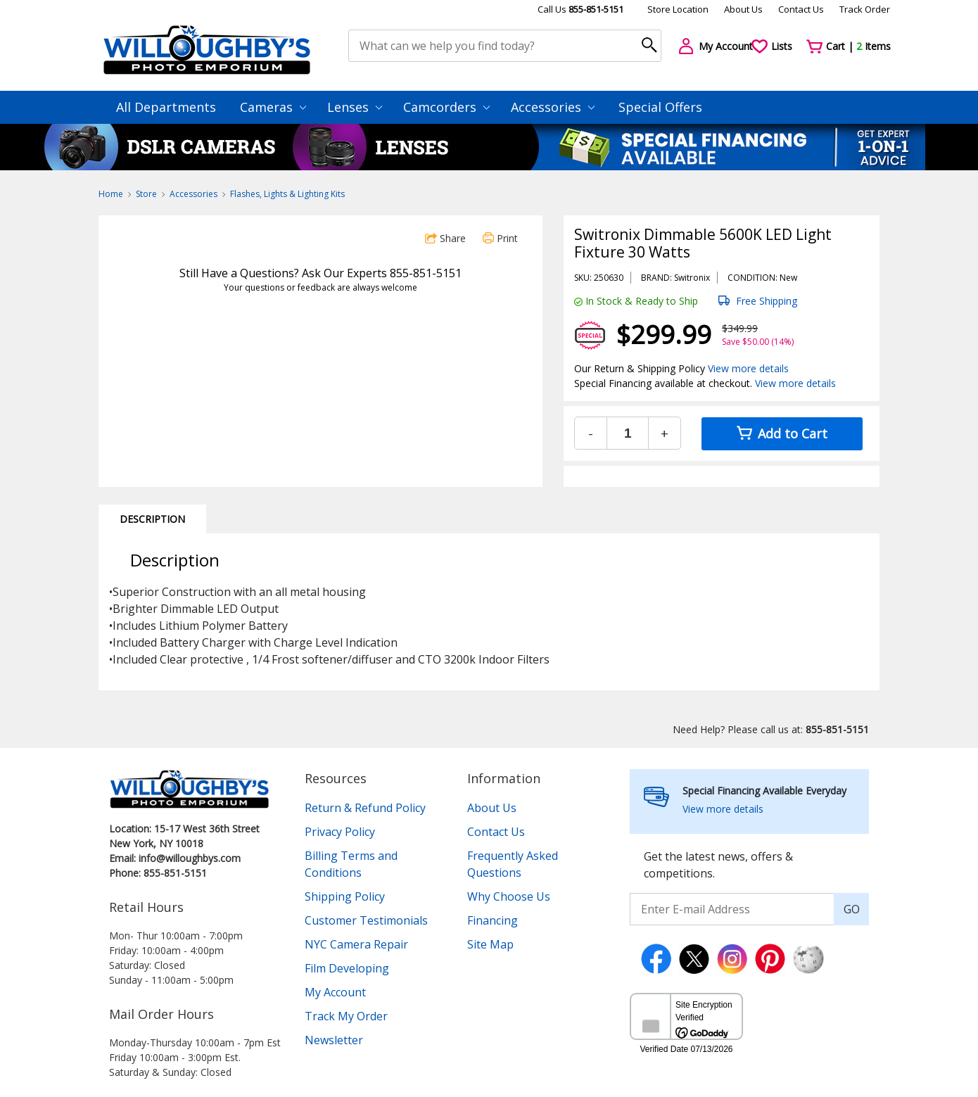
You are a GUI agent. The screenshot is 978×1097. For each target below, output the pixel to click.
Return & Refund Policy (365, 808)
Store (146, 194)
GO (852, 909)
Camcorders (446, 107)
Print (500, 238)
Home (111, 194)
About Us (743, 9)
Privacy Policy (340, 831)
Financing (492, 920)
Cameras (273, 107)
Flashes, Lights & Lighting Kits (287, 194)
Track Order (864, 9)
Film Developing (347, 968)
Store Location (678, 9)
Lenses (354, 107)
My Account (335, 992)
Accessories (553, 107)
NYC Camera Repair (356, 944)
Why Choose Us (508, 896)
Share (445, 238)
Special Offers (660, 107)
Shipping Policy (345, 896)
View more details (748, 368)
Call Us (580, 9)
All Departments (166, 107)
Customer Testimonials (366, 920)
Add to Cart (782, 433)
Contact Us (801, 9)
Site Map (490, 944)
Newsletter (334, 1040)
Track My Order (346, 1016)
